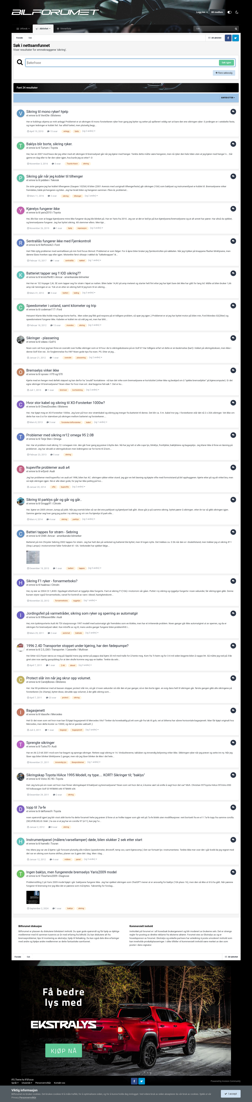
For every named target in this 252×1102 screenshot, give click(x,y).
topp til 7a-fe (36, 807)
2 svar (52, 633)
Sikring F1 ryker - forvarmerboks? (51, 581)
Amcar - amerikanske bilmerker (72, 277)
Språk (15, 1083)
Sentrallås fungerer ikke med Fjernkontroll (58, 241)
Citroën (57, 503)
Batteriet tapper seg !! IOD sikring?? (53, 273)
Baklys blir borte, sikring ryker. (49, 144)
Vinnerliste (65, 28)
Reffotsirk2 (47, 245)
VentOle (45, 115)
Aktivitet (44, 28)
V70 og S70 (56, 374)
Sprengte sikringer (40, 743)
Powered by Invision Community (226, 1081)
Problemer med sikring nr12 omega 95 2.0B (60, 435)
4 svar (51, 519)
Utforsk (24, 28)
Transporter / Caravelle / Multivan (70, 649)
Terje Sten (46, 439)
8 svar (52, 827)
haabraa (45, 584)
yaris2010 (46, 212)
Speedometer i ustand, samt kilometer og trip (61, 306)
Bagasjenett (35, 710)
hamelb (45, 843)
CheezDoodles (49, 406)
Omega (57, 439)
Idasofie (45, 714)
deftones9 (46, 811)
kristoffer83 (47, 277)
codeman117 (48, 309)
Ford (57, 245)
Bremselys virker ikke (42, 370)
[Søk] (204, 28)
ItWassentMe (48, 617)
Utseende (27, 1083)
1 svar (57, 228)
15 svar (52, 131)
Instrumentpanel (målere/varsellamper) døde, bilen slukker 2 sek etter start (84, 840)
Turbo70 (45, 746)
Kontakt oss (59, 1083)
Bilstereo (56, 115)
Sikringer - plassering (42, 338)
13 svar (55, 325)
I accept (231, 1093)
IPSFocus (29, 1079)
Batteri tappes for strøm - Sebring (52, 532)
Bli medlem (217, 12)
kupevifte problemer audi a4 (48, 467)
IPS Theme (17, 1079)
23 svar (51, 697)
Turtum (45, 147)
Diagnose (64, 876)
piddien (45, 180)
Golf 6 (52, 341)
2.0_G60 (45, 649)
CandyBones (48, 682)
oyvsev (44, 374)
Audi (52, 471)
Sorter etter (228, 98)
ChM (43, 535)
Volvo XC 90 (47, 778)
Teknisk (55, 180)
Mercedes (56, 714)
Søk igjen (226, 62)
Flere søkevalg (224, 73)
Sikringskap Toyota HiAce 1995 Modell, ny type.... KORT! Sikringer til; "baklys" (85, 775)
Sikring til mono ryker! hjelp (47, 112)
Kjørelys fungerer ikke (43, 209)
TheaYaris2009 (49, 876)
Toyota (54, 147)
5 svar (54, 454)
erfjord (44, 471)
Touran (54, 843)
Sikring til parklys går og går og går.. (54, 500)
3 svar (56, 163)
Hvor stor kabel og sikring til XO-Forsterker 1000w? (65, 403)
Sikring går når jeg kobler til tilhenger (54, 176)
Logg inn (202, 12)
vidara (44, 341)
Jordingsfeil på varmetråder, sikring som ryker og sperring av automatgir (82, 613)
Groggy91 (46, 503)
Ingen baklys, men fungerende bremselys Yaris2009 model (71, 872)
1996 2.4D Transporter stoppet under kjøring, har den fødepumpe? (77, 646)
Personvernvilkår (43, 1083)
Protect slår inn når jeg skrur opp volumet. (58, 678)
